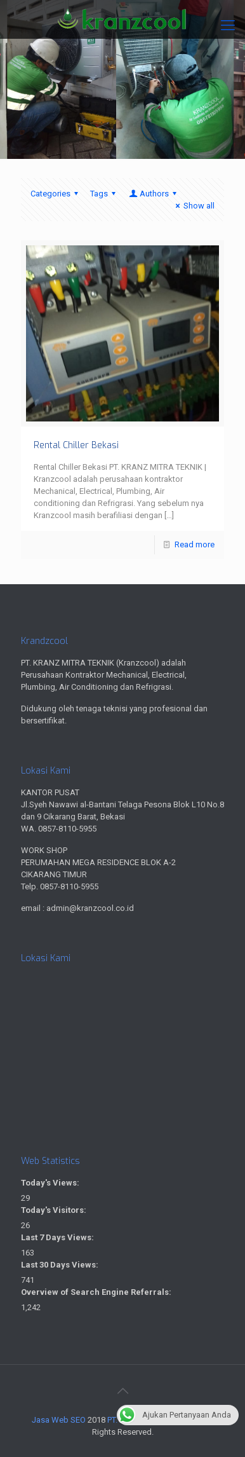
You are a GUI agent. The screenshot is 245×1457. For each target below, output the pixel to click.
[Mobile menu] (228, 25)
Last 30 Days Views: (60, 1264)
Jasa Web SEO (59, 1420)
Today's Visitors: (54, 1210)
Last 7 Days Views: (58, 1237)
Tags (104, 193)
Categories (56, 193)
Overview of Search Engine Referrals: (97, 1292)
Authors (154, 193)
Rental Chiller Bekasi (76, 445)
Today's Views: (51, 1182)
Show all (193, 205)
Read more (195, 544)
